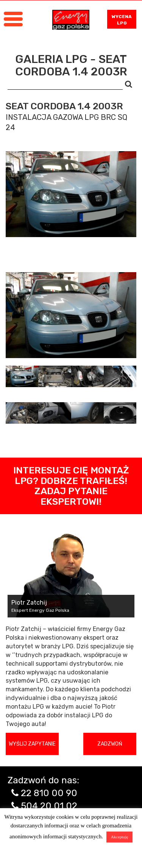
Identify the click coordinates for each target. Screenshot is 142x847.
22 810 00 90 (49, 793)
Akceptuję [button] (119, 837)
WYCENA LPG (122, 20)
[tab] (22, 376)
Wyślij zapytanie (32, 744)
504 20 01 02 (49, 806)
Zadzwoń (109, 744)
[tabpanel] (71, 315)
